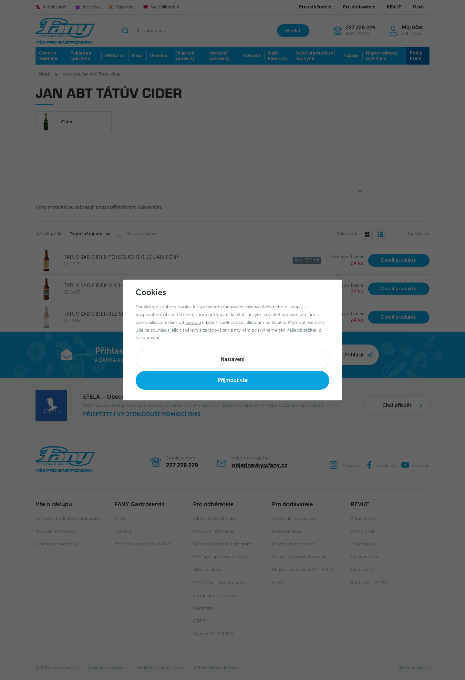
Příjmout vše (233, 380)
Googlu (193, 322)
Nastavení (232, 359)
